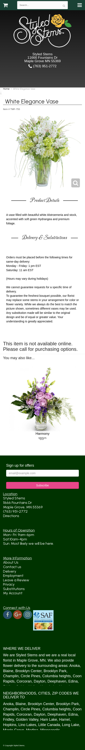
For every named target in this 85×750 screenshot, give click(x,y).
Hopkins (9, 725)
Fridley (8, 719)
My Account (12, 593)
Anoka (74, 666)
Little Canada (49, 725)
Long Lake (70, 725)
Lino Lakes (27, 725)
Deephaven (56, 681)
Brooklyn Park (55, 671)
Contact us (12, 567)
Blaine (8, 671)
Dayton (39, 681)
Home (6, 88)
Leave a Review (16, 580)
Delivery (9, 571)
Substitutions (14, 589)
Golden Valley (27, 719)
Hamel (64, 719)
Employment (13, 575)
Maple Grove (27, 660)
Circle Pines (30, 676)
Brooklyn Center (28, 671)
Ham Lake (48, 719)
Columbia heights (56, 676)
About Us (10, 562)
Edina (73, 681)
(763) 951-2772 (42, 66)
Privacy (9, 584)
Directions (11, 516)
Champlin (11, 676)
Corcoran (24, 681)
